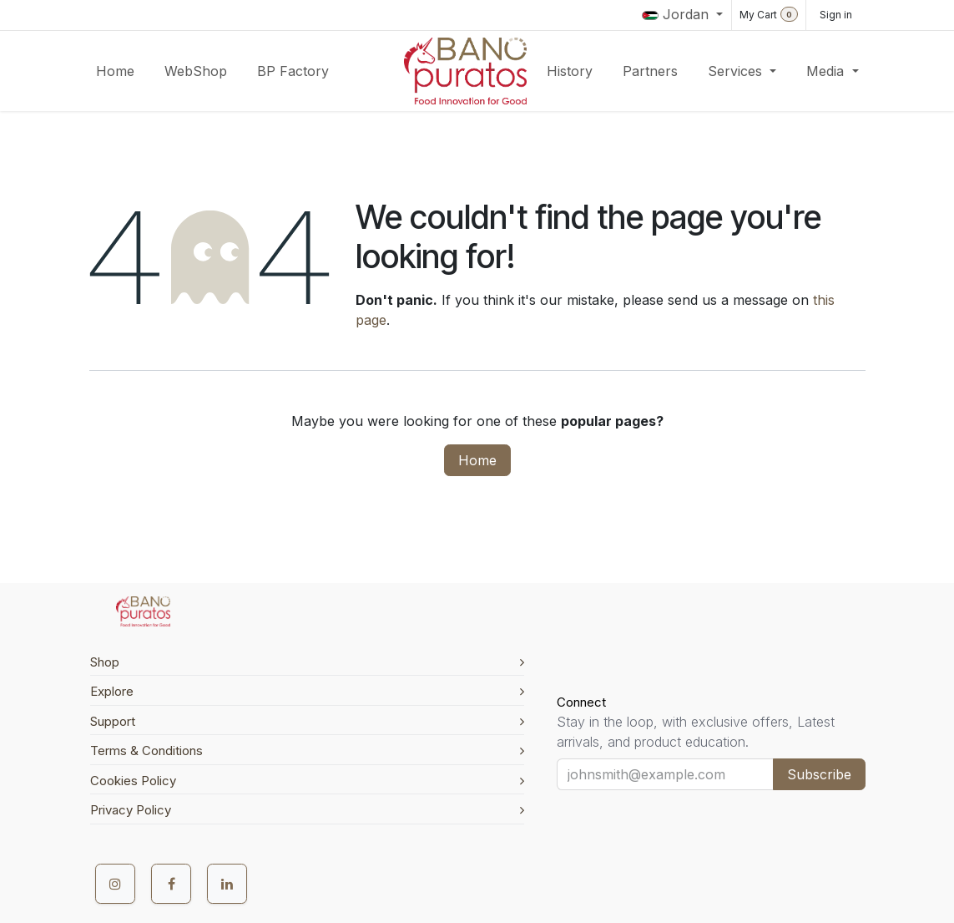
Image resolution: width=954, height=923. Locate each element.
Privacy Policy (307, 810)
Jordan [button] (677, 14)
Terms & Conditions (307, 750)
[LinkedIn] (227, 883)
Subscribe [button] (819, 774)
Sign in (836, 14)
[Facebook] (171, 883)
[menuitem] (115, 71)
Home (477, 460)
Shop (307, 662)
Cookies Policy (307, 781)
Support (307, 721)
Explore (307, 691)
